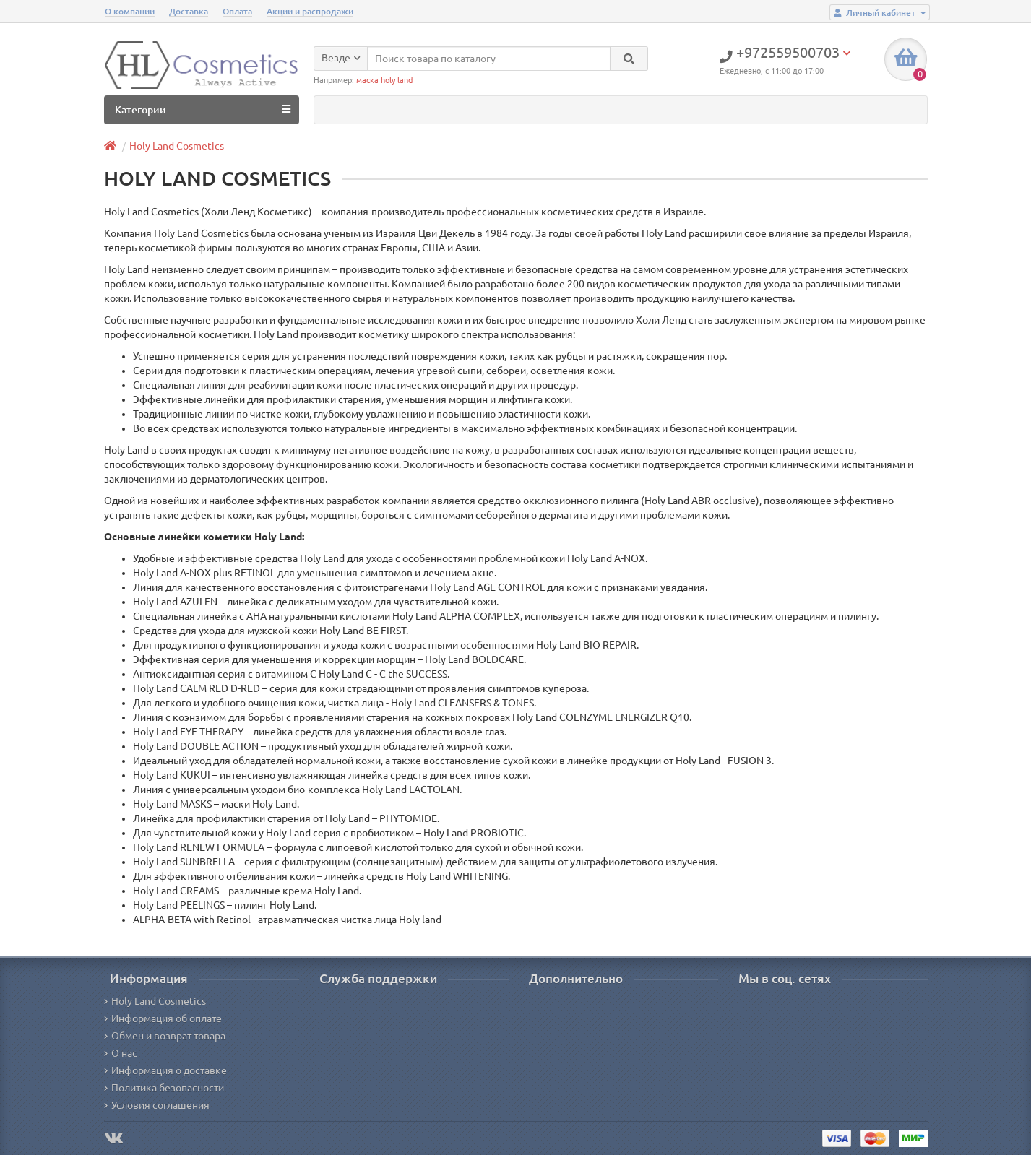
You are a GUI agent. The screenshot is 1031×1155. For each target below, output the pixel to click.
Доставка (188, 11)
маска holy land (384, 80)
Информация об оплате (163, 1018)
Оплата (237, 11)
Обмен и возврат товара (164, 1036)
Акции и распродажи (310, 11)
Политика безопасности (164, 1088)
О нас (120, 1053)
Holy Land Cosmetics (176, 146)
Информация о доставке (165, 1070)
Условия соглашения (157, 1105)
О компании (130, 11)
